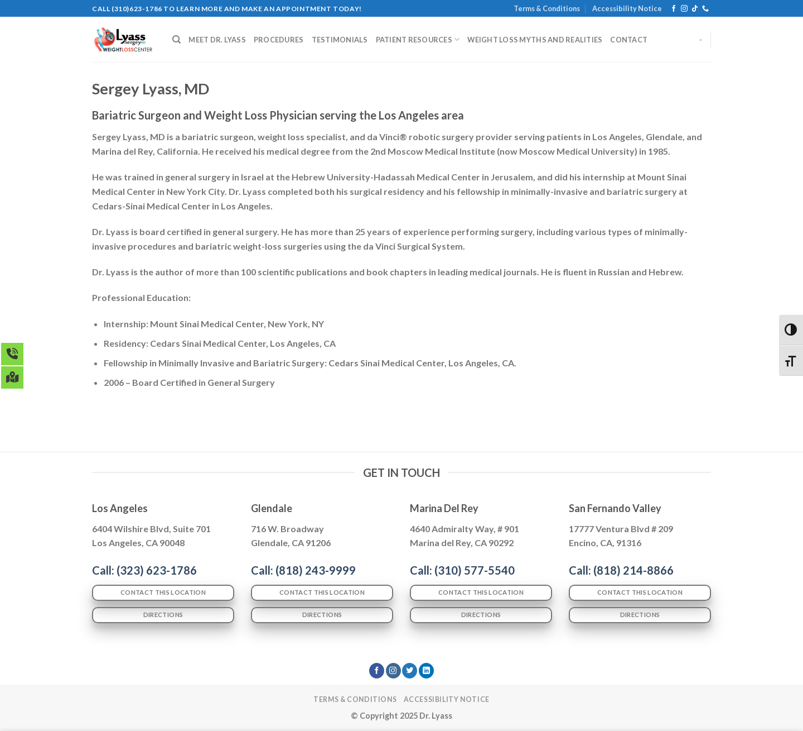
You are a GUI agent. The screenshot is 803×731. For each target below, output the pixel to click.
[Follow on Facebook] (673, 9)
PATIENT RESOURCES (418, 39)
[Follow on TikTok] (694, 9)
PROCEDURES (279, 39)
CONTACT (628, 39)
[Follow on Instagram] (684, 9)
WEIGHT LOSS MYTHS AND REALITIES (534, 39)
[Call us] (705, 9)
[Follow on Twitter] (409, 671)
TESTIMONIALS (340, 39)
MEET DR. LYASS (217, 39)
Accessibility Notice (627, 8)
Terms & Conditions (547, 8)
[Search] (176, 39)
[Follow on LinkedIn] (426, 671)
